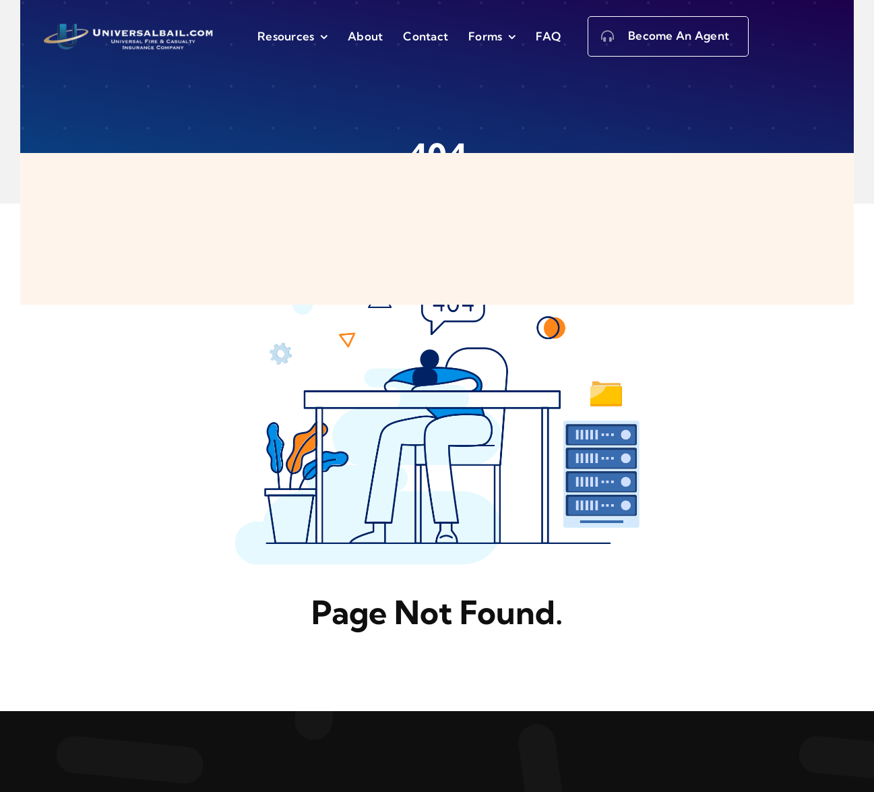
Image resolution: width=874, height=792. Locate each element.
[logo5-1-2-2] (130, 27)
